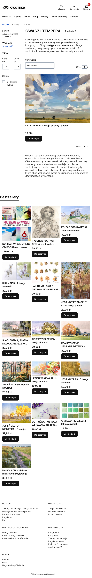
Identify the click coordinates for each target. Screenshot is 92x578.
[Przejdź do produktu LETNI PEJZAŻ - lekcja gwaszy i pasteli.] (57, 98)
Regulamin (7, 517)
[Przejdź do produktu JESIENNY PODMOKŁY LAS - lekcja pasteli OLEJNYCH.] (75, 280)
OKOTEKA (6, 25)
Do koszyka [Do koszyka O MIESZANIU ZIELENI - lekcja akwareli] (69, 434)
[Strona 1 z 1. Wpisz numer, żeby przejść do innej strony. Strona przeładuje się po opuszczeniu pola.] (84, 67)
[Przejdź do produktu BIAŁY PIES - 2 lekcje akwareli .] (16, 271)
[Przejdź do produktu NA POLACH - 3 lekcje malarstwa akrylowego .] (16, 456)
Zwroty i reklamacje (57, 538)
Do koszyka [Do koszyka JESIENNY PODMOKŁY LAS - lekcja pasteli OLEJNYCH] (69, 315)
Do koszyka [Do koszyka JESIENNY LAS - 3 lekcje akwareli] (69, 392)
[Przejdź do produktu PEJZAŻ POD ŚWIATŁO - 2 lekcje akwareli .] (75, 215)
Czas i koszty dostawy (13, 535)
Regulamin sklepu (56, 541)
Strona (79, 67)
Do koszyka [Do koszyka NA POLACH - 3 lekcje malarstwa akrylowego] (10, 483)
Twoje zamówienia (57, 508)
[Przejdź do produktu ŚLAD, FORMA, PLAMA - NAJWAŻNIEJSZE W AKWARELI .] (16, 329)
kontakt (6, 559)
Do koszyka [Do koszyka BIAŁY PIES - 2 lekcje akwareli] (10, 296)
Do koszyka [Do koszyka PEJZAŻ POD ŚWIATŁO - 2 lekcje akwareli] (69, 240)
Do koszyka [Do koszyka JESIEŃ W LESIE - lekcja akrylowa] (10, 397)
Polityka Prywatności (58, 544)
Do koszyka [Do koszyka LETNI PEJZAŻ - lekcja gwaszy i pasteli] (33, 138)
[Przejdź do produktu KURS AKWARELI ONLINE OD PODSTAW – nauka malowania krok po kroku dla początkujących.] (16, 223)
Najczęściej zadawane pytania (16, 511)
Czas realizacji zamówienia (15, 538)
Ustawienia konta (56, 511)
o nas (4, 562)
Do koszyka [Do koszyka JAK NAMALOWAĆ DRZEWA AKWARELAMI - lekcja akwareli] (40, 299)
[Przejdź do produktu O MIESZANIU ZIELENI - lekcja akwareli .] (75, 410)
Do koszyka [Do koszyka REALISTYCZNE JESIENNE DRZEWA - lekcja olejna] (69, 356)
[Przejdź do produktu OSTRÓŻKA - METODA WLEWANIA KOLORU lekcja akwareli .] (46, 411)
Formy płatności (9, 532)
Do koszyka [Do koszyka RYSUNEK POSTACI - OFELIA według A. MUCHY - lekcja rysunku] (40, 254)
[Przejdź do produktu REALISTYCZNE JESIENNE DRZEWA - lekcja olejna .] (75, 330)
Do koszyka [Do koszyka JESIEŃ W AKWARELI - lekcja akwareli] (40, 391)
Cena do (16, 60)
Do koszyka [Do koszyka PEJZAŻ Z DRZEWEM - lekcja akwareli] (40, 352)
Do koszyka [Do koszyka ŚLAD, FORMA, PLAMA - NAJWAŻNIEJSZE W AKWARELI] (10, 353)
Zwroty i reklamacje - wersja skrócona (20, 508)
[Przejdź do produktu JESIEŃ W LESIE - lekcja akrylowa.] (16, 372)
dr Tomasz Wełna (12, 83)
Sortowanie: (31, 60)
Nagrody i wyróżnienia (13, 565)
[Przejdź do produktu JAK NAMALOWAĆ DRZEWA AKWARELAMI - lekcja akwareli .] (46, 272)
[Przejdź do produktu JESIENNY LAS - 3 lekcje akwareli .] (75, 369)
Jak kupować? (55, 547)
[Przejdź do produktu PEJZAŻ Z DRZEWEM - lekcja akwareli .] (46, 328)
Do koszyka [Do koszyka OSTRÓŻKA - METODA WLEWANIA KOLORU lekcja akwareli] (40, 435)
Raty (4, 520)
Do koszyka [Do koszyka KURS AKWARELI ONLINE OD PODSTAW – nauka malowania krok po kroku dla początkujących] (10, 257)
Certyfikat (53, 535)
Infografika (53, 532)
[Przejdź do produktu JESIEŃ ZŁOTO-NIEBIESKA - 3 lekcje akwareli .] (16, 413)
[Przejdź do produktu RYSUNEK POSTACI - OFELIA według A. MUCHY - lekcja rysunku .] (46, 222)
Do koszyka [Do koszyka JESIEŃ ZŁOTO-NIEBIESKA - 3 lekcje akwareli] (10, 439)
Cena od (4, 60)
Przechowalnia (55, 514)
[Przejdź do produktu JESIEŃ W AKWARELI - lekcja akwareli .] (46, 368)
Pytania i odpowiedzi (12, 514)
